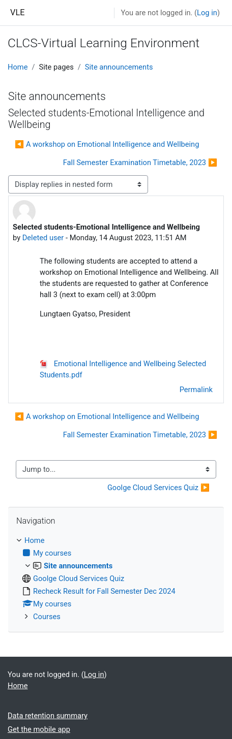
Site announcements (119, 67)
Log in (207, 12)
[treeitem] (116, 578)
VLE (17, 12)
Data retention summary (48, 715)
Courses (47, 616)
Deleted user (43, 237)
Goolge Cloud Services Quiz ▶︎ (158, 487)
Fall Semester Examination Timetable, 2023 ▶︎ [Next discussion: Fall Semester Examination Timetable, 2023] (140, 162)
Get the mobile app (39, 729)
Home (17, 67)
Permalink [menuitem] (196, 389)
